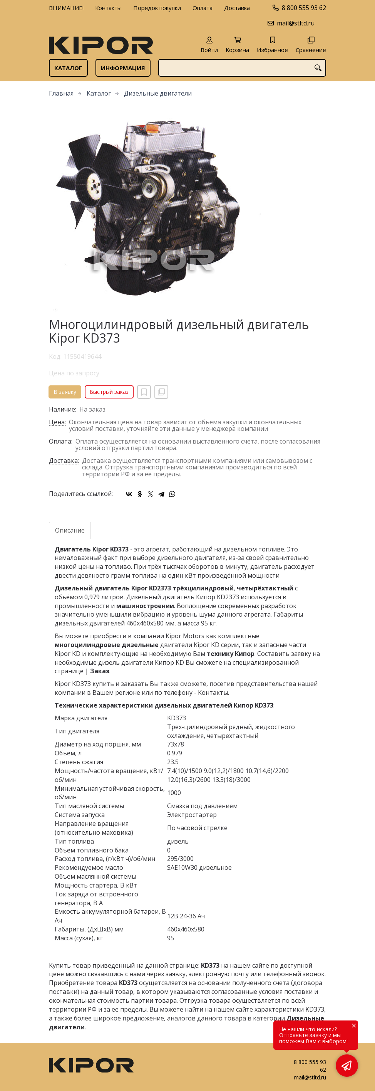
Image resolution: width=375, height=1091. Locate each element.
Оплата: (60, 441)
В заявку (65, 391)
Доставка (237, 8)
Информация (123, 68)
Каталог (68, 68)
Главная (61, 93)
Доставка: (64, 461)
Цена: (57, 422)
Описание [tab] (70, 530)
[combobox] (242, 68)
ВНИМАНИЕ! (66, 8)
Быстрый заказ (109, 391)
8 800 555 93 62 (304, 7)
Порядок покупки (157, 8)
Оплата (203, 8)
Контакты (108, 8)
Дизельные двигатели (158, 93)
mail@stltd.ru (296, 23)
